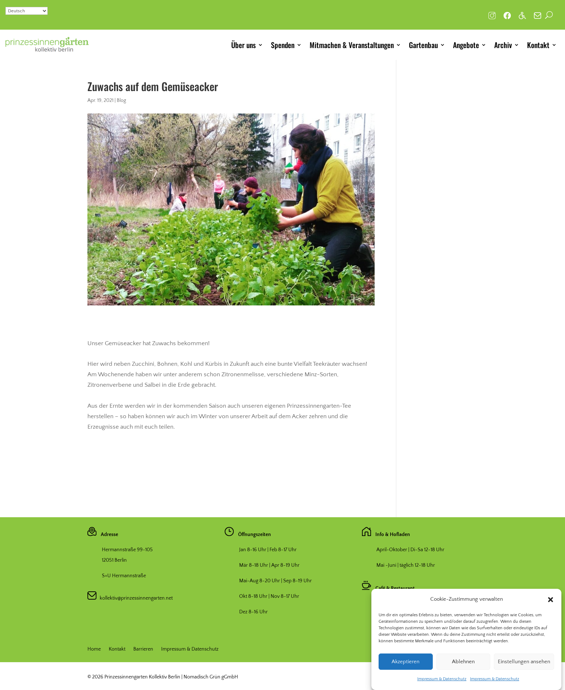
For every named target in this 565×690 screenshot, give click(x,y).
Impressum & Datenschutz (441, 685)
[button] (550, 606)
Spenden (282, 44)
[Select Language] (26, 11)
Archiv (503, 44)
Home (94, 649)
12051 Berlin (114, 560)
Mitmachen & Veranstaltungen (352, 44)
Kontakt (538, 44)
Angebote (466, 44)
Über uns (243, 44)
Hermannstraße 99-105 (127, 550)
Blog (121, 100)
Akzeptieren (405, 668)
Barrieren (143, 649)
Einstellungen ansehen (524, 668)
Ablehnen (463, 668)
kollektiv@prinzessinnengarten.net (134, 598)
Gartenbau (423, 44)
